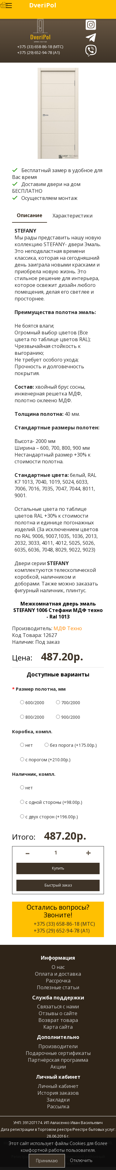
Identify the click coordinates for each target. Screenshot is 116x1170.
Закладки (58, 1099)
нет (26, 745)
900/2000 (68, 717)
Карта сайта (58, 1026)
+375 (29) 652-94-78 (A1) (38, 52)
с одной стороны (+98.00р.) (51, 802)
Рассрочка (58, 980)
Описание (29, 215)
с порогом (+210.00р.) (45, 760)
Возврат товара (58, 1020)
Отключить (81, 1160)
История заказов (58, 1092)
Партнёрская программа (58, 1059)
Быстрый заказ (58, 885)
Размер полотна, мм (41, 689)
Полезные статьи (58, 987)
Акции (58, 1066)
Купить (58, 868)
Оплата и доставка (58, 973)
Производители (58, 1046)
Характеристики (72, 215)
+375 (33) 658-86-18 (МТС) (40, 46)
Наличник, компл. (33, 774)
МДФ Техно (68, 628)
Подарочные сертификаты (58, 1053)
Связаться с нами (58, 1006)
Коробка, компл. (32, 731)
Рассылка (58, 1106)
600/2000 (32, 702)
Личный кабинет (58, 1086)
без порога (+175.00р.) (71, 745)
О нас (58, 967)
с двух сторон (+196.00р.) (49, 817)
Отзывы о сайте (58, 1013)
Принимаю (47, 1161)
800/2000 (32, 717)
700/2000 (68, 702)
